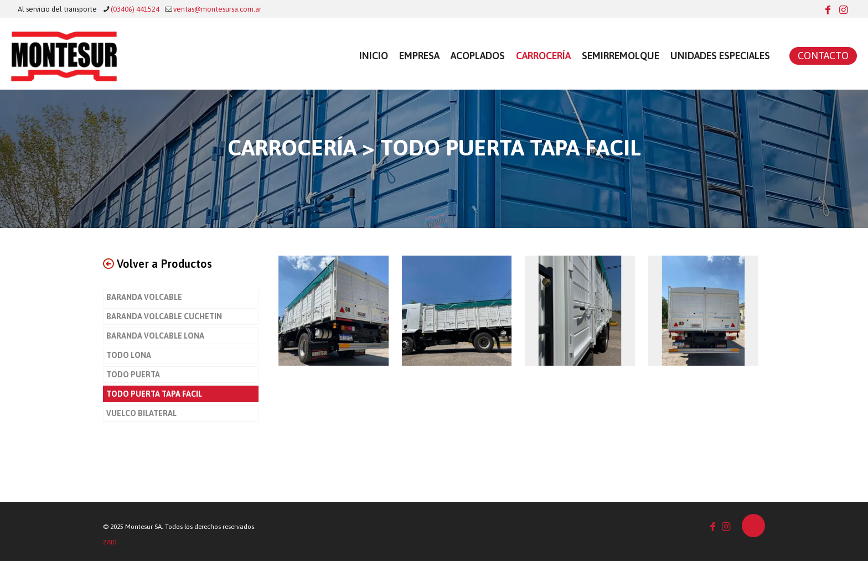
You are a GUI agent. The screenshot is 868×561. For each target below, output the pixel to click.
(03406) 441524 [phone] (135, 9)
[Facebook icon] (828, 9)
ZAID (110, 542)
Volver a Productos (157, 263)
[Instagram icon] (843, 9)
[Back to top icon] (753, 525)
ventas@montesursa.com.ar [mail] (217, 9)
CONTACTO (823, 55)
